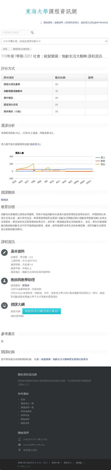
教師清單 (25, 423)
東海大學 (22, 462)
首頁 (23, 399)
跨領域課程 (26, 411)
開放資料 (25, 419)
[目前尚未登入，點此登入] (78, 22)
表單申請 (25, 415)
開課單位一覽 (27, 403)
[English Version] (99, 22)
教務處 (79, 462)
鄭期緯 (4, 199)
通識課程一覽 (27, 407)
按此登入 (35, 144)
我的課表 (48, 22)
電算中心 (68, 462)
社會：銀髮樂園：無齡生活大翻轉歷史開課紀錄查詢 (61, 359)
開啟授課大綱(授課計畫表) (41, 311)
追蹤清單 (59, 22)
